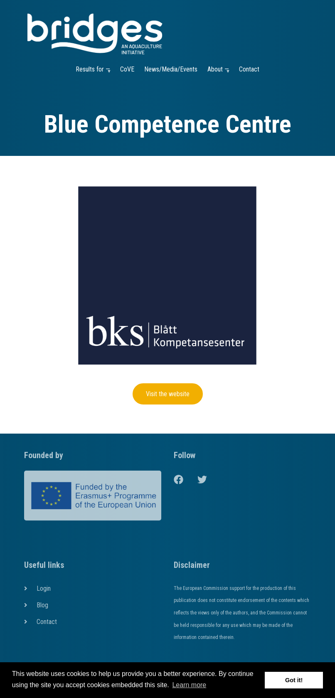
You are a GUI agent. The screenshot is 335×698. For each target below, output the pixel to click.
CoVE (127, 69)
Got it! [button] (294, 680)
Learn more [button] (189, 684)
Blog (42, 605)
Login (44, 588)
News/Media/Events (170, 69)
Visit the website (168, 394)
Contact (249, 69)
